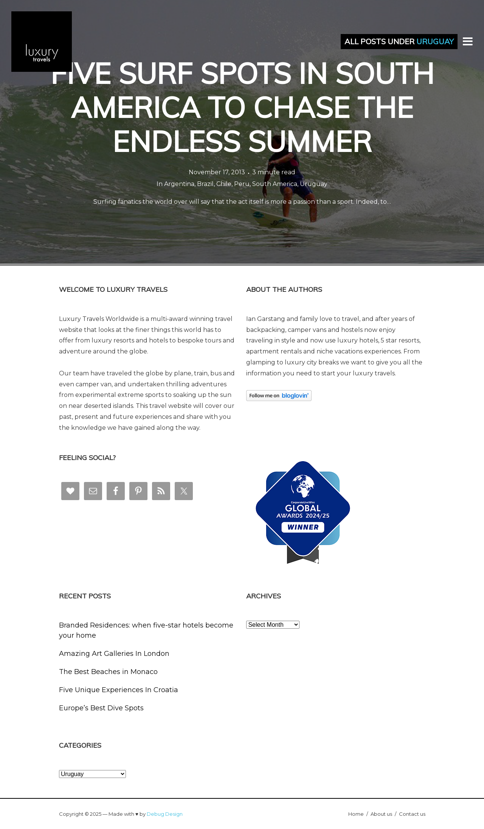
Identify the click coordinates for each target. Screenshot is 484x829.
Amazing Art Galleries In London (114, 653)
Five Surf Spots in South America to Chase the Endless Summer (242, 107)
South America (274, 183)
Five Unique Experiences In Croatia (118, 690)
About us (381, 814)
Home (356, 814)
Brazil (205, 183)
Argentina (179, 183)
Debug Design (165, 814)
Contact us (412, 814)
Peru (242, 183)
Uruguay (313, 183)
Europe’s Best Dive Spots (101, 708)
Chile (223, 183)
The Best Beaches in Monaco (108, 672)
